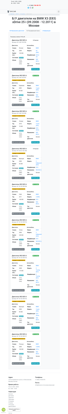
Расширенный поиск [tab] (33, 30)
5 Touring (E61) (38, 270)
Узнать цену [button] (35, 69)
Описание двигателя (18, 69)
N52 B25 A (39, 170)
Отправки (11, 401)
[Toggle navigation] (59, 11)
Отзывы (11, 403)
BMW (37, 48)
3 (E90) (38, 197)
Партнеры (11, 399)
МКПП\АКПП (12, 406)
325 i (37, 92)
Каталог (11, 394)
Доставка (11, 395)
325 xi (37, 349)
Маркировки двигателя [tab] (17, 30)
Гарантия (11, 397)
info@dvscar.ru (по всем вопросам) (44, 385)
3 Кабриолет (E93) (39, 163)
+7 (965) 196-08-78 (40, 379)
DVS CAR (11, 12)
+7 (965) (35, 5)
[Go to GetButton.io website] (3, 412)
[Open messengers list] (3, 410)
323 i (37, 167)
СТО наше (11, 404)
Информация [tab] (46, 30)
